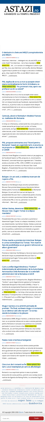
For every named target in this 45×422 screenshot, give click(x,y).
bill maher (9, 393)
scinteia (31, 393)
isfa (30, 391)
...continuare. (12, 75)
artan (26, 393)
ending (37, 393)
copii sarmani (22, 398)
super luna (25, 400)
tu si (42, 396)
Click (17, 369)
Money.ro (18, 182)
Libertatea (18, 91)
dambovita (35, 403)
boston (9, 403)
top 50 (34, 400)
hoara (9, 394)
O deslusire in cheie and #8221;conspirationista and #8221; (22, 53)
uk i (36, 394)
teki (3, 393)
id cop (14, 396)
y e (13, 388)
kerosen (31, 394)
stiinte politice (38, 391)
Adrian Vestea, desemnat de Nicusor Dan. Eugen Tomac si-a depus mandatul (21, 210)
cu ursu (36, 398)
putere (42, 398)
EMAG (22, 385)
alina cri (30, 398)
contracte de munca (32, 388)
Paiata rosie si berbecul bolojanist (16, 340)
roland (21, 393)
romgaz (40, 401)
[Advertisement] (22, 30)
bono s (14, 394)
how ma (7, 400)
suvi (41, 393)
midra (4, 394)
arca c (14, 398)
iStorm (21, 412)
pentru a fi (21, 396)
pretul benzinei (22, 394)
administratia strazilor (20, 403)
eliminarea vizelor (24, 390)
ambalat (26, 391)
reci (4, 403)
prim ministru (6, 388)
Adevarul (18, 121)
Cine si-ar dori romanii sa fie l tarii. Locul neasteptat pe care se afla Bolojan (21, 365)
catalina (17, 388)
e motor (15, 393)
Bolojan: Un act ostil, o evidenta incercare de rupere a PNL (21, 177)
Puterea (18, 276)
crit (2, 400)
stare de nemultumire (33, 396)
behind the (13, 390)
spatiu (3, 398)
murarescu (14, 400)
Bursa (17, 57)
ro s (22, 388)
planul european (16, 391)
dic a (8, 391)
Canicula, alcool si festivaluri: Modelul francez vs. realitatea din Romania (21, 117)
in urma (9, 398)
